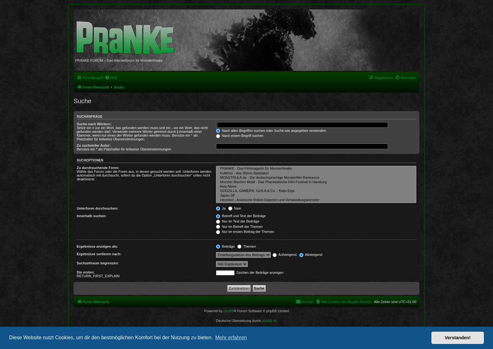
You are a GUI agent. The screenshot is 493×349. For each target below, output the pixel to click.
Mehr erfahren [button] (231, 337)
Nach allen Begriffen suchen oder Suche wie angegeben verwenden (271, 130)
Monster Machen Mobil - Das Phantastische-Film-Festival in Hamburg (316, 182)
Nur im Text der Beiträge (237, 221)
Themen (246, 246)
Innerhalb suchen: (92, 216)
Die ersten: (86, 272)
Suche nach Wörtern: (94, 124)
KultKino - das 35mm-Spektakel (316, 173)
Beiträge (225, 246)
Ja (221, 208)
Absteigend (311, 254)
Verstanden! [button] (458, 337)
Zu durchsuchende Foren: (98, 168)
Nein (234, 208)
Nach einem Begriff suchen (239, 136)
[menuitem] (111, 78)
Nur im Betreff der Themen (239, 226)
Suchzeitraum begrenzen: (98, 263)
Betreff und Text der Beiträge (241, 216)
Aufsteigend (285, 254)
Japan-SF (316, 196)
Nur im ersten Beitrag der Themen (245, 232)
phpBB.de (269, 321)
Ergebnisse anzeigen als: (97, 246)
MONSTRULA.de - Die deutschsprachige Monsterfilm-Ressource (316, 178)
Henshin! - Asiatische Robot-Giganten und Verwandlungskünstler (316, 200)
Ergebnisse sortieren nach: (99, 254)
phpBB (228, 311)
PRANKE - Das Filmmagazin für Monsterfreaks (316, 168)
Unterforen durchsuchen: (97, 208)
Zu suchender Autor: (94, 145)
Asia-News (316, 186)
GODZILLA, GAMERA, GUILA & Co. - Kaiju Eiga (316, 191)
